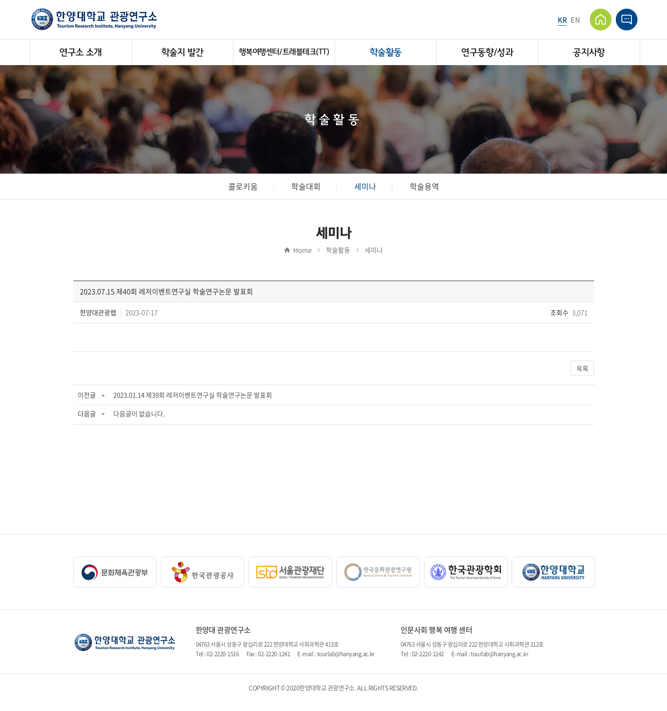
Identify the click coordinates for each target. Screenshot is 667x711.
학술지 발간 (182, 52)
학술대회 (306, 186)
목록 (582, 368)
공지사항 (589, 52)
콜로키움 (243, 186)
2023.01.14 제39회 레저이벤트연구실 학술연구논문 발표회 (192, 395)
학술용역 (424, 186)
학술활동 (385, 52)
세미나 (365, 186)
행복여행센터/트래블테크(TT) (284, 52)
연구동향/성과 (487, 52)
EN (575, 19)
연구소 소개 (80, 52)
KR (562, 19)
